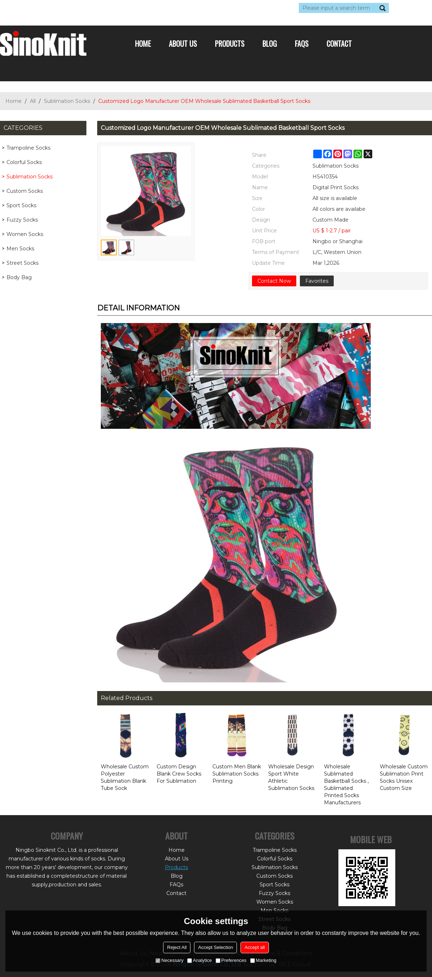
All (33, 101)
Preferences (231, 960)
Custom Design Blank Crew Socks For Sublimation (179, 773)
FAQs (302, 43)
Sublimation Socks (67, 101)
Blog (269, 43)
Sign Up (66, 8)
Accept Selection (215, 947)
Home (143, 43)
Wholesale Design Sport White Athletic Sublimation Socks (291, 777)
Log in (44, 8)
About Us (183, 43)
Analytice (199, 960)
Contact (339, 43)
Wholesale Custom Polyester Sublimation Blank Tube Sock (125, 777)
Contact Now (274, 281)
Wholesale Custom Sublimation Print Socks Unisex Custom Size (404, 777)
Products (229, 43)
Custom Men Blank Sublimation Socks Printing (236, 773)
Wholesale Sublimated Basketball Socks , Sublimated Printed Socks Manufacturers (346, 784)
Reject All (176, 947)
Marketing (263, 960)
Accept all (254, 947)
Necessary (169, 960)
